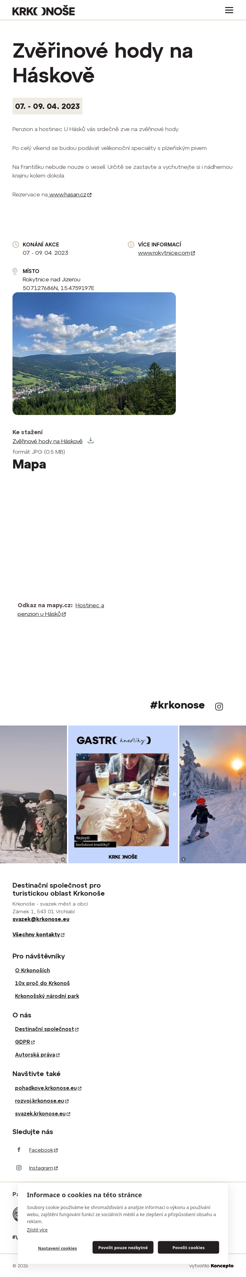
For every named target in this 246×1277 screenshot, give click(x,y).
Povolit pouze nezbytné (123, 1247)
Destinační (46, 1029)
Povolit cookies (188, 1247)
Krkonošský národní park (47, 996)
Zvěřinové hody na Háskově (47, 441)
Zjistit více (37, 1230)
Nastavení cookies (57, 1248)
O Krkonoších (32, 970)
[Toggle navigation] (227, 10)
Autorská (37, 1054)
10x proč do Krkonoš (42, 983)
